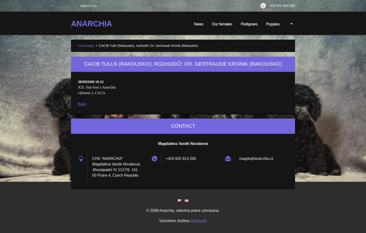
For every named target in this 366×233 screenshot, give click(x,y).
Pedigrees (249, 24)
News (199, 24)
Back (82, 104)
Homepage (86, 46)
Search (74, 5)
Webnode (199, 221)
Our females (222, 24)
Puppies (273, 25)
